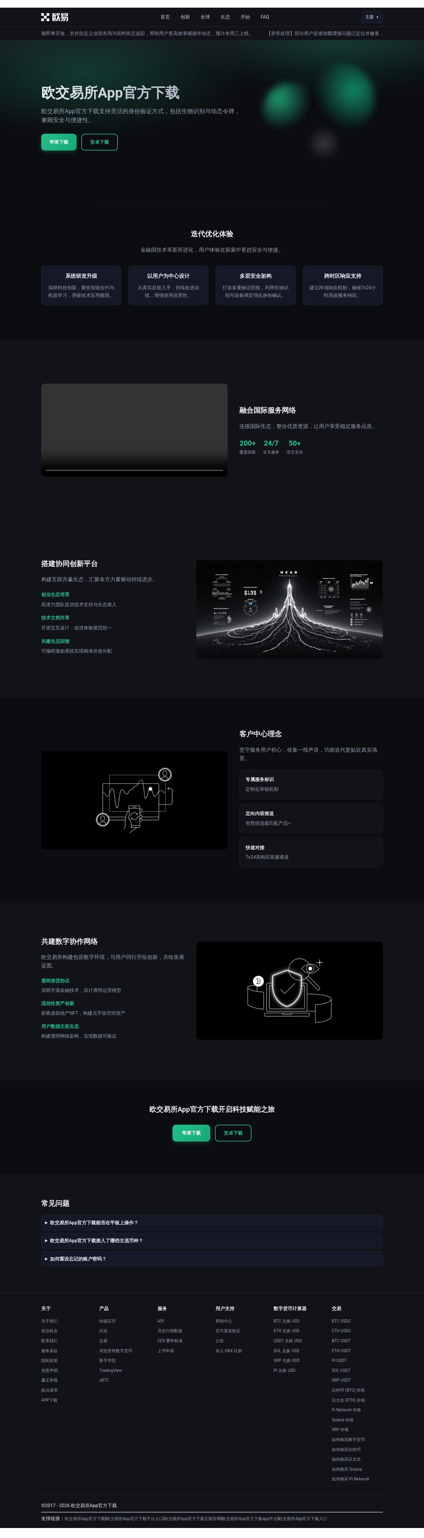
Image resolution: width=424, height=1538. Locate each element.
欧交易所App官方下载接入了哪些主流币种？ (96, 1250)
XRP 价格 (340, 1439)
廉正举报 (49, 1390)
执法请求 (49, 1400)
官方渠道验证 (228, 1340)
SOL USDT (341, 1380)
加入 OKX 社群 (229, 1360)
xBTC (104, 1390)
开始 (245, 17)
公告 (220, 1350)
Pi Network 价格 (346, 1419)
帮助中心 (224, 1330)
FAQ (265, 17)
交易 (103, 1350)
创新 (185, 17)
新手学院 (107, 1370)
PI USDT (339, 1370)
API (161, 1330)
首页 (165, 17)
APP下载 (49, 1409)
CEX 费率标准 (170, 1350)
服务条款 (49, 1360)
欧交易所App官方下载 (85, 1528)
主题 (369, 16)
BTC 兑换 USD (286, 1330)
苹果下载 (58, 142)
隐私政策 (49, 1370)
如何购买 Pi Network (351, 1489)
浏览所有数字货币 (115, 1360)
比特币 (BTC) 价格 (348, 1400)
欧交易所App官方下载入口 (303, 1528)
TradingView (110, 1380)
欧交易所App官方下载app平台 (249, 1528)
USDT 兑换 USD (288, 1350)
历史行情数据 (170, 1340)
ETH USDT (341, 1360)
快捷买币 (107, 1330)
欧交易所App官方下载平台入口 (134, 1528)
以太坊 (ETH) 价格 (348, 1409)
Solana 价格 (343, 1429)
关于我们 (49, 1330)
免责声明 (49, 1380)
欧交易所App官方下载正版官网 (192, 1528)
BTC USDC (341, 1330)
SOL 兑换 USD (286, 1360)
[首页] (54, 17)
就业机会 (49, 1340)
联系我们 (49, 1350)
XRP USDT (341, 1390)
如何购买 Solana (347, 1479)
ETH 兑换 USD (286, 1340)
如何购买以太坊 (346, 1469)
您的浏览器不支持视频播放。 (134, 440)
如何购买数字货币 (348, 1449)
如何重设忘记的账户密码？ (78, 1268)
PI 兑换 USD (284, 1380)
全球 (205, 17)
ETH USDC (341, 1340)
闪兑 (103, 1340)
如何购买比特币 (346, 1459)
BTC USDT (341, 1350)
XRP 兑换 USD (286, 1370)
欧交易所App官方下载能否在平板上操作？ (94, 1232)
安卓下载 (99, 142)
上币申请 (166, 1360)
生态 (225, 17)
